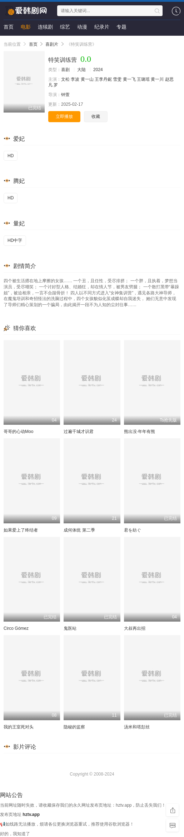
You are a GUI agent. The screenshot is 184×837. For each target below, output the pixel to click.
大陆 (81, 69)
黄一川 (157, 79)
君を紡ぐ (132, 530)
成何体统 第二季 (79, 530)
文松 (65, 79)
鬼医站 (70, 628)
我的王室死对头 (19, 726)
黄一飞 (129, 79)
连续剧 (45, 27)
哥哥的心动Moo (18, 431)
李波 (75, 79)
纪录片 (101, 27)
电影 (26, 27)
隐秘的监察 (74, 726)
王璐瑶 (143, 79)
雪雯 (117, 79)
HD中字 (15, 240)
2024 (98, 69)
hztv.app (31, 814)
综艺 (65, 27)
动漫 (82, 27)
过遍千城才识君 (79, 431)
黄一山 (87, 79)
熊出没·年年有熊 (139, 431)
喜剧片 (51, 44)
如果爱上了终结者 (21, 530)
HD (11, 155)
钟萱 (65, 94)
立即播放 (64, 116)
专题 (121, 27)
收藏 (95, 116)
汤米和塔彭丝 (137, 726)
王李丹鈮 (103, 79)
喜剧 (65, 69)
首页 (9, 27)
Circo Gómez (16, 628)
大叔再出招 (134, 628)
